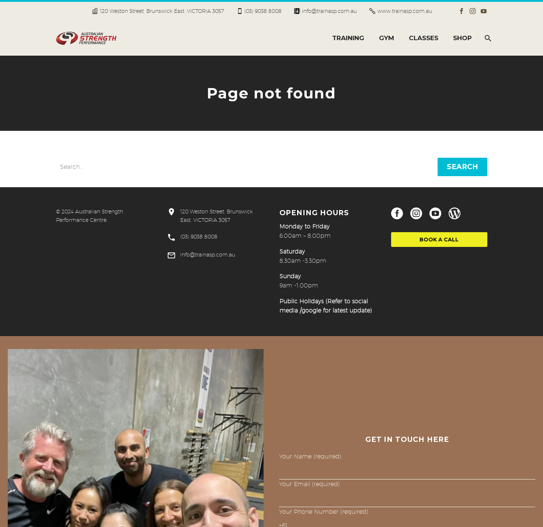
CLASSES (423, 38)
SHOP (462, 38)
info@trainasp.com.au (329, 11)
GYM (386, 38)
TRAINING (348, 38)
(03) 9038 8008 (263, 11)
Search (462, 167)
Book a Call (439, 239)
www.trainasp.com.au (404, 11)
